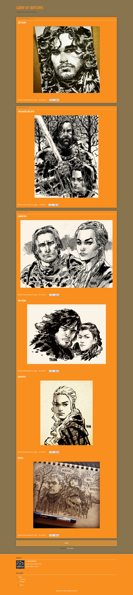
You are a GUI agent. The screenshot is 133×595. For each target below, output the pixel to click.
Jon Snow (22, 22)
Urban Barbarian (32, 561)
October (22, 579)
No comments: (43, 100)
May (21, 585)
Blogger (75, 591)
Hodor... (21, 458)
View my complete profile (32, 566)
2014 (19, 577)
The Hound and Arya (26, 111)
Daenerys (22, 377)
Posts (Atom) (70, 548)
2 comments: (42, 205)
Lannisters (22, 216)
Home (66, 543)
